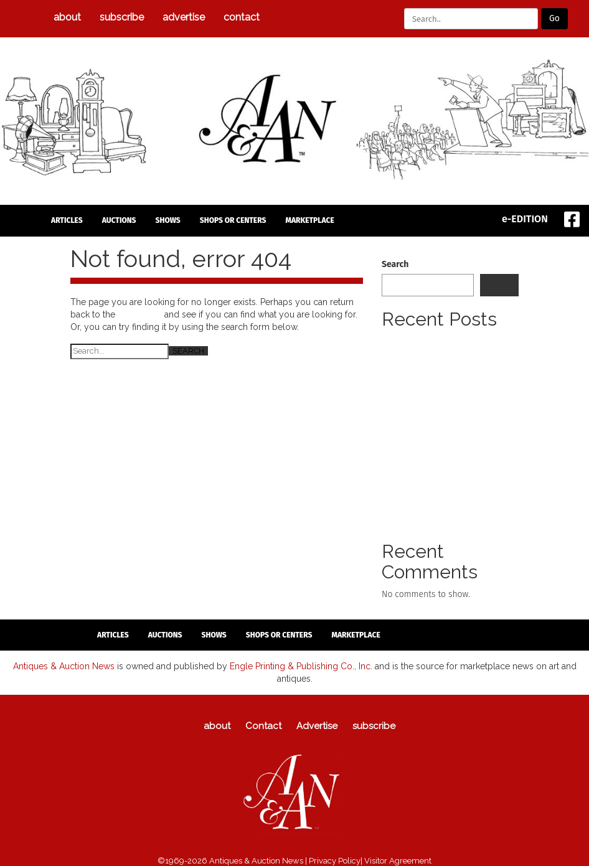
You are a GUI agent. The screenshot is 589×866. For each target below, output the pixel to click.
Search (395, 264)
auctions (119, 220)
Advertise (184, 17)
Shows (168, 220)
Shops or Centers (233, 220)
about (67, 17)
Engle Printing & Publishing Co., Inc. (301, 666)
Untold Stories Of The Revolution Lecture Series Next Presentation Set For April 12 (445, 478)
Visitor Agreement (397, 860)
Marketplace (309, 220)
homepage (140, 314)
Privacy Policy (334, 860)
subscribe (122, 17)
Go (554, 18)
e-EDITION (525, 219)
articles (67, 220)
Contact (242, 17)
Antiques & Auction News (64, 666)
